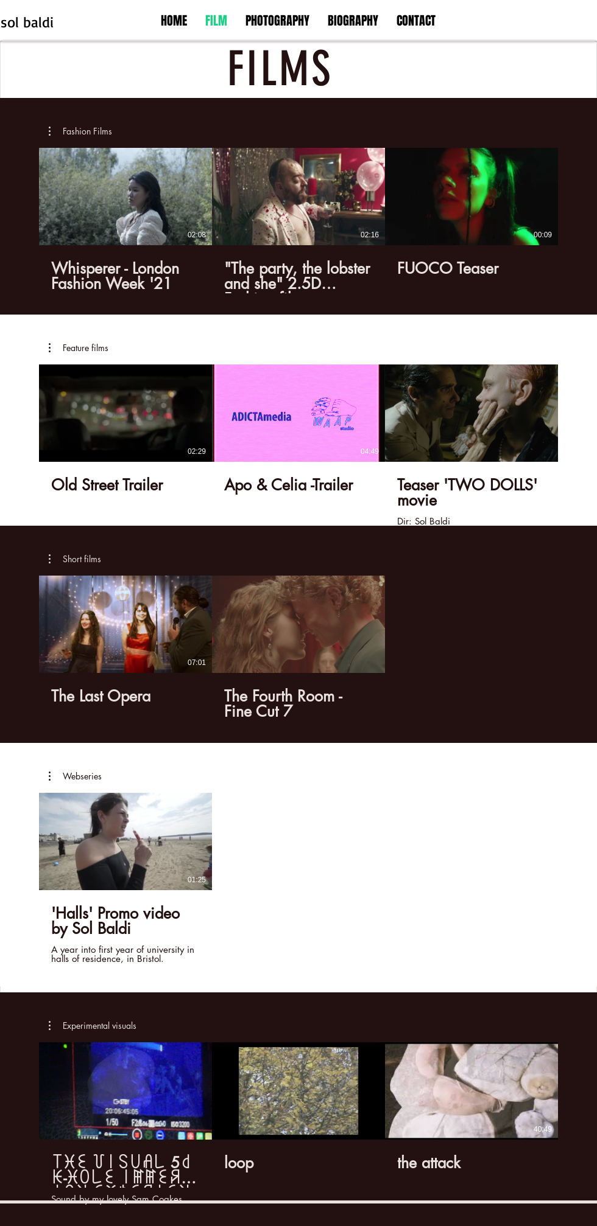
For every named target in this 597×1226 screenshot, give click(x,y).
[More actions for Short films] (75, 559)
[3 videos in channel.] (298, 220)
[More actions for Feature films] (78, 348)
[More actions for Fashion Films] (80, 131)
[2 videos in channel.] (298, 648)
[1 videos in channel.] (298, 878)
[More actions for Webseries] (75, 776)
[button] (80, 131)
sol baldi (27, 22)
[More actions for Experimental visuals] (92, 1026)
